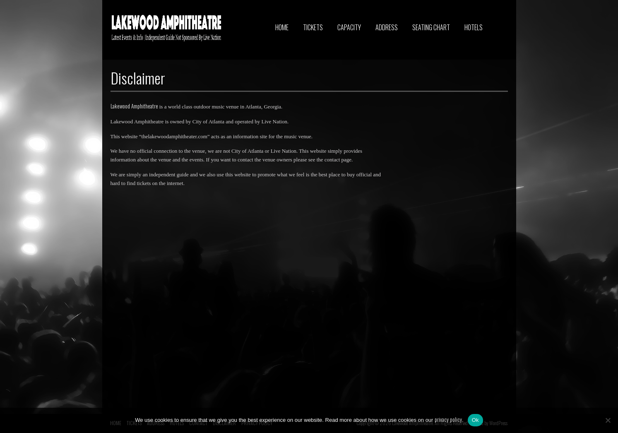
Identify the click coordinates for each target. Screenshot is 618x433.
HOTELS (473, 27)
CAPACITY (349, 27)
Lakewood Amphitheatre (134, 106)
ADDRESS (386, 27)
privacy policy (448, 419)
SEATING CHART (431, 27)
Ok (475, 420)
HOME (282, 27)
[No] (608, 420)
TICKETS (313, 27)
